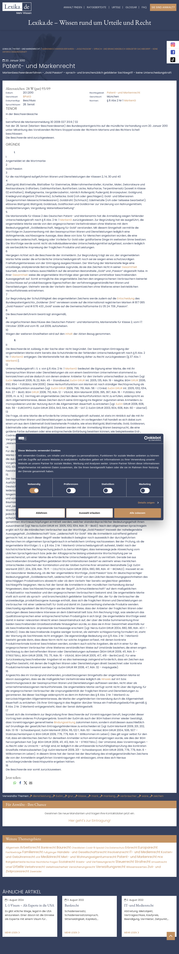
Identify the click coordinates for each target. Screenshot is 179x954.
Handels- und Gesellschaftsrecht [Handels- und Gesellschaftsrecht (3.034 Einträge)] (82, 852)
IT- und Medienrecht (139, 905)
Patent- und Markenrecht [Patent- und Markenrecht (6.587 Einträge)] (137, 857)
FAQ (144, 7)
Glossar (131, 7)
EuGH (58, 796)
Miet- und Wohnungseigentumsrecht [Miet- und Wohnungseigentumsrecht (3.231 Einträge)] (88, 857)
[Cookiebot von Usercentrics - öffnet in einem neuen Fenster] (146, 438)
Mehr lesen (12, 932)
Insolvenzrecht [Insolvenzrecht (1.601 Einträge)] (118, 852)
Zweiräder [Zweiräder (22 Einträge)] (36, 871)
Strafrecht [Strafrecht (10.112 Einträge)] (143, 862)
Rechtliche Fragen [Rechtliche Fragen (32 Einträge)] (47, 862)
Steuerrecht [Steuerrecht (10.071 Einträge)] (125, 862)
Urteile (116, 7)
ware (143, 796)
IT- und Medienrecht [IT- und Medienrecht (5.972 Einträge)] (144, 852)
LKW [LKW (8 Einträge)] (38, 857)
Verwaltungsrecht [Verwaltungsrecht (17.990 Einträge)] (111, 866)
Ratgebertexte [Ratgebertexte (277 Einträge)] (16, 862)
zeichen (156, 796)
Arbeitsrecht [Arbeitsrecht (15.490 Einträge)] (30, 847)
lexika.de (6, 48)
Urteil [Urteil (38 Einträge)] (9, 867)
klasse (81, 796)
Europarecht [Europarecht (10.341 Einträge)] (148, 847)
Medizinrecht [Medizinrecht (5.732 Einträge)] (51, 857)
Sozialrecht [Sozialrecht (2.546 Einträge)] (67, 862)
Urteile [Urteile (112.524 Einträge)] (18, 866)
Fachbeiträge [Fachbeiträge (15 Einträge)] (14, 852)
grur (69, 796)
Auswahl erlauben (89, 512)
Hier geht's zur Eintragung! (90, 820)
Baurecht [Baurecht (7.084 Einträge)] (64, 847)
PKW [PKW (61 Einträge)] (160, 857)
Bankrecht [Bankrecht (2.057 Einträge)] (48, 847)
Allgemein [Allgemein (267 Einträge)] (12, 848)
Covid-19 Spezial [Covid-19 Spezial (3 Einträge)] (95, 847)
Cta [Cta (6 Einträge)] (107, 847)
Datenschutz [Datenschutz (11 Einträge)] (117, 847)
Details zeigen (146, 502)
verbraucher (127, 796)
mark (93, 796)
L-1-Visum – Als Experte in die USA (29, 905)
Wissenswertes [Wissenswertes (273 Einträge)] (136, 867)
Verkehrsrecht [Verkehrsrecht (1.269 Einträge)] (34, 867)
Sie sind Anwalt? (163, 7)
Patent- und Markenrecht (26, 48)
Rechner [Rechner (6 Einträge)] (31, 862)
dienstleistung (40, 796)
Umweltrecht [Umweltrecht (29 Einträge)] (159, 862)
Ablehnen (41, 512)
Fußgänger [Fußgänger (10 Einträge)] (50, 852)
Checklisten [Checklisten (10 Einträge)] (78, 847)
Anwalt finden (72, 7)
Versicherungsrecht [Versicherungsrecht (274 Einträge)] (82, 867)
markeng (108, 796)
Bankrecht (72, 905)
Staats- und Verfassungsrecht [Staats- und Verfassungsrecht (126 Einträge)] (95, 862)
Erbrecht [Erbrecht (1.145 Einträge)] (131, 847)
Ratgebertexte (96, 7)
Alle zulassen (137, 512)
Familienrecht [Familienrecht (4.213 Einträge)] (32, 852)
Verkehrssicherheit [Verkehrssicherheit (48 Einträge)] (57, 867)
